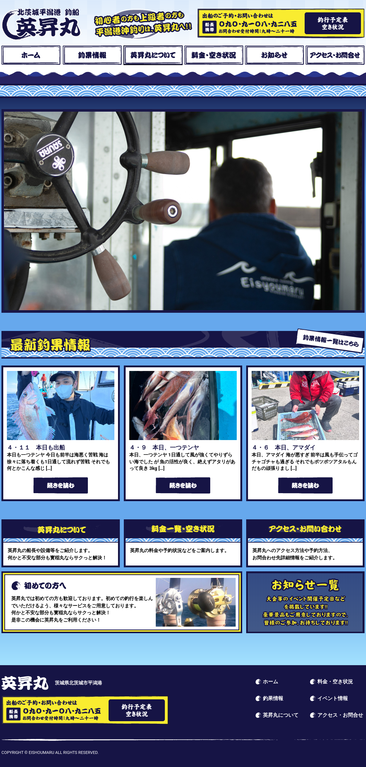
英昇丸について (153, 55)
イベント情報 (305, 602)
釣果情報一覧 (330, 340)
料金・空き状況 (213, 55)
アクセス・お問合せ (335, 55)
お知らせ (274, 55)
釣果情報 (92, 55)
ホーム (31, 55)
